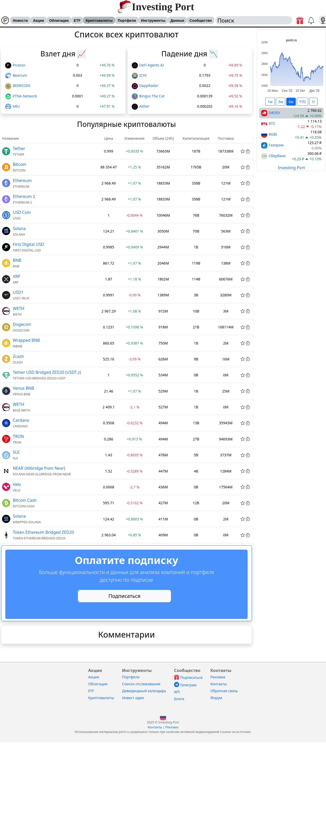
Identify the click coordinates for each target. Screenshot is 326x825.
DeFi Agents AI (151, 65)
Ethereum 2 (24, 196)
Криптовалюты (99, 20)
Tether (19, 148)
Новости (20, 20)
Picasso (19, 65)
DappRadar (148, 85)
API (177, 691)
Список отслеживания (141, 683)
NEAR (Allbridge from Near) (39, 468)
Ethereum (22, 180)
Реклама (217, 677)
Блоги (179, 698)
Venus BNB (23, 388)
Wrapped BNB (26, 340)
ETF (77, 20)
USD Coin (22, 212)
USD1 (18, 292)
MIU (16, 106)
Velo (17, 484)
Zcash (18, 356)
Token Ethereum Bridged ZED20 (43, 532)
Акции (38, 20)
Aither (144, 106)
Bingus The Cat (152, 96)
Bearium (20, 75)
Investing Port (163, 7)
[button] (163, 716)
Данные (177, 20)
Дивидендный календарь (144, 690)
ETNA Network (25, 96)
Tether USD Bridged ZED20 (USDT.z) (47, 372)
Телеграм (185, 684)
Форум (216, 697)
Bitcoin (19, 164)
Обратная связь (224, 690)
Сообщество (200, 20)
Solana (19, 228)
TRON (18, 436)
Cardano (21, 420)
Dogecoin (22, 324)
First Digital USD (28, 244)
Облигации (59, 20)
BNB (17, 260)
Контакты (218, 683)
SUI (16, 452)
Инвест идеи (133, 697)
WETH (18, 308)
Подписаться (124, 595)
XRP (16, 276)
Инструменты (153, 20)
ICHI (143, 75)
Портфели (127, 20)
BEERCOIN (21, 85)
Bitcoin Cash (24, 500)
